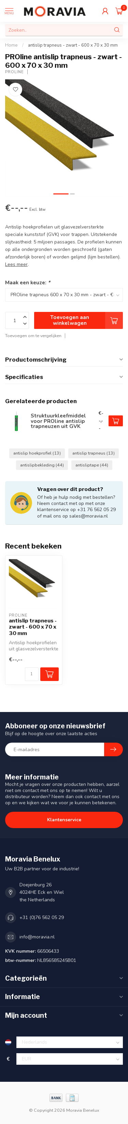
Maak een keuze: (27, 282)
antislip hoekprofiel (37, 453)
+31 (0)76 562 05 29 (41, 917)
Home (11, 45)
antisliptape (91, 465)
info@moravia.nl (37, 937)
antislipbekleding (42, 465)
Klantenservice (64, 820)
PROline (14, 72)
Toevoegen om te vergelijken (33, 335)
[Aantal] (32, 674)
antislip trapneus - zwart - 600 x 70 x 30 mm (73, 45)
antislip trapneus (93, 453)
